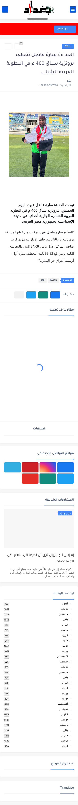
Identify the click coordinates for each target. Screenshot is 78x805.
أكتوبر (65, 604)
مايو (65, 641)
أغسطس (62, 657)
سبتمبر (63, 662)
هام (43, 280)
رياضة (68, 46)
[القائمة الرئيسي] (73, 9)
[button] (55, 294)
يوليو (65, 651)
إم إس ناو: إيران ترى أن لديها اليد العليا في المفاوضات (40, 559)
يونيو (65, 646)
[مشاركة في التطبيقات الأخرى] (19, 294)
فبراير (65, 625)
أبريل (65, 635)
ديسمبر (63, 614)
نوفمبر (64, 609)
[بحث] (5, 9)
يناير (65, 620)
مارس (64, 630)
